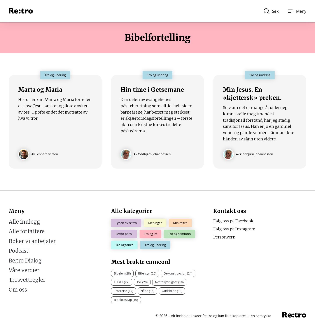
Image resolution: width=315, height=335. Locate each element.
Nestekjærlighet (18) (169, 282)
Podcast (18, 250)
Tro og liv (150, 234)
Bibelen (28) (122, 273)
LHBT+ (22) (121, 282)
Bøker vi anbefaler (32, 241)
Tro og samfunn (179, 234)
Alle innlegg (24, 221)
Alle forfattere (27, 231)
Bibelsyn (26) (147, 273)
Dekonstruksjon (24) (178, 273)
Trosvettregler (27, 279)
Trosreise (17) (123, 291)
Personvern (224, 237)
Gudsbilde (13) (172, 291)
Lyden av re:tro (126, 223)
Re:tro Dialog (25, 260)
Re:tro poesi (124, 234)
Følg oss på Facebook (233, 220)
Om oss (18, 289)
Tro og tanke (124, 245)
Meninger (155, 223)
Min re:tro (180, 223)
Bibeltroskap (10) (126, 300)
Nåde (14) (147, 291)
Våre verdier (24, 270)
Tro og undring (155, 245)
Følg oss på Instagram (234, 228)
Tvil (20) (142, 282)
